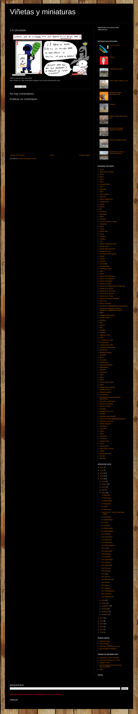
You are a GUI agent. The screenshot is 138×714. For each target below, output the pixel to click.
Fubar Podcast (104, 644)
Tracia (102, 443)
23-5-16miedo (105, 571)
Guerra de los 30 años (107, 293)
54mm (102, 177)
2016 (102, 479)
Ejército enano (104, 246)
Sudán (102, 431)
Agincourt (103, 197)
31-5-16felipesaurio (107, 597)
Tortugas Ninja (104, 441)
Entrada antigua (84, 155)
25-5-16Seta (105, 582)
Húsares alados (105, 318)
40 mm (102, 174)
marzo (104, 487)
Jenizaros (103, 332)
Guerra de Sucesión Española (109, 298)
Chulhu (102, 229)
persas (102, 380)
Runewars (103, 409)
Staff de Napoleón (105, 424)
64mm (102, 179)
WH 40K (102, 456)
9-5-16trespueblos (107, 531)
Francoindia (103, 264)
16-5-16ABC (105, 548)
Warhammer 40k (105, 453)
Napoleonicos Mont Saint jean (109, 657)
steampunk (103, 426)
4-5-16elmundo (106, 509)
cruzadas (103, 239)
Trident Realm (104, 446)
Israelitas (102, 330)
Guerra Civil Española (107, 279)
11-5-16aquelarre (107, 542)
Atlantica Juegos (105, 641)
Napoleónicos (104, 362)
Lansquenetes (104, 342)
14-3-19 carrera (115, 45)
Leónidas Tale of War (106, 345)
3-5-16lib (104, 506)
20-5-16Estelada (106, 565)
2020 (102, 627)
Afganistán (103, 189)
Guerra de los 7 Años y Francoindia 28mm (117, 152)
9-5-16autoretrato (107, 528)
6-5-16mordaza (106, 517)
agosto (104, 603)
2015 (102, 476)
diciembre (105, 614)
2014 (102, 473)
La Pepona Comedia (106, 340)
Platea (102, 385)
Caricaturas (103, 224)
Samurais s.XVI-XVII (106, 411)
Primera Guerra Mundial (107, 387)
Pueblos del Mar (105, 389)
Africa (101, 192)
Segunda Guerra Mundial (108, 416)
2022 (102, 632)
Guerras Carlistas (105, 303)
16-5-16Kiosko (106, 554)
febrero (104, 484)
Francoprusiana (105, 266)
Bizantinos (103, 211)
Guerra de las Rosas (106, 288)
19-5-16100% (105, 562)
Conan (102, 234)
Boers (101, 216)
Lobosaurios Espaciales (107, 347)
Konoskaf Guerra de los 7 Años (110, 660)
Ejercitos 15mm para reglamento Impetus (116, 129)
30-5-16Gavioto (106, 594)
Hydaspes (103, 320)
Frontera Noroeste (105, 269)
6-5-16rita (104, 523)
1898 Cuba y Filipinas (107, 172)
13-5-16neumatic (106, 551)
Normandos (103, 372)
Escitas (102, 256)
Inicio (52, 155)
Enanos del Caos (105, 251)
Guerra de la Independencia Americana (112, 286)
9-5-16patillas (105, 525)
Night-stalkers (104, 367)
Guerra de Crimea (105, 284)
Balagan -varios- (105, 662)
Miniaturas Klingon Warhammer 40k (116, 93)
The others (103, 438)
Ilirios (101, 323)
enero (104, 481)
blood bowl (103, 214)
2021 (102, 629)
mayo (104, 493)
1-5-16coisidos (106, 498)
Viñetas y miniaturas (43, 12)
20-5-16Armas (106, 568)
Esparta (102, 259)
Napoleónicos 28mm (116, 69)
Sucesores (103, 429)
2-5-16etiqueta (106, 504)
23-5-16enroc (105, 577)
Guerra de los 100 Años (107, 291)
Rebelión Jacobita (105, 392)
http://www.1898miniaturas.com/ (110, 646)
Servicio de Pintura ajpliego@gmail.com (112, 419)
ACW (101, 187)
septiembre (105, 606)
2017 (102, 618)
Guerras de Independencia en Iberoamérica (114, 306)
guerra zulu (103, 301)
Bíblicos (102, 207)
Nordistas (103, 370)
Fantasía (112, 104)
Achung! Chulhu (105, 184)
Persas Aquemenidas (106, 382)
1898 (101, 669)
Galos (101, 271)
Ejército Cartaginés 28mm (118, 140)
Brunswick (103, 219)
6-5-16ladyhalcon (107, 520)
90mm (102, 182)
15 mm (102, 169)
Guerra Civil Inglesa (106, 281)
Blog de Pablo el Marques (108, 649)
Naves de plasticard (106, 365)
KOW (101, 337)
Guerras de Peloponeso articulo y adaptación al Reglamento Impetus (111, 309)
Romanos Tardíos (105, 406)
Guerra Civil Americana (107, 276)
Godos (102, 274)
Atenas (102, 204)
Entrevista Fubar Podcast (108, 254)
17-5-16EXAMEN (107, 560)
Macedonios (103, 350)
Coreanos (103, 236)
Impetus (102, 325)
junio (103, 600)
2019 (102, 624)
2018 (102, 621)
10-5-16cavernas (106, 537)
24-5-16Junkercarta (107, 579)
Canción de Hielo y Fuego (108, 221)
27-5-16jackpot (106, 588)
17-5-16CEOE (106, 557)
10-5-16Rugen (106, 534)
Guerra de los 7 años (106, 296)
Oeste (101, 375)
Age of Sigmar (104, 194)
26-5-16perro (105, 585)
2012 (102, 467)
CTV (101, 241)
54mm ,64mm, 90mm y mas (119, 81)
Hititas (102, 313)
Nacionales (103, 360)
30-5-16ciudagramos (108, 591)
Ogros (102, 377)
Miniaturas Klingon (106, 352)
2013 (102, 470)
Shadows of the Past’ (106, 421)
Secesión (103, 414)
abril (103, 490)
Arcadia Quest (104, 202)
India (101, 327)
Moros (102, 357)
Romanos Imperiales (106, 404)
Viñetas (112, 57)
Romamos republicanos (107, 401)
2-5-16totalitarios (106, 501)
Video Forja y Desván (107, 448)
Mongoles (103, 355)
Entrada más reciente (17, 155)
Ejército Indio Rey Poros (107, 249)
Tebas (101, 434)
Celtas (102, 226)
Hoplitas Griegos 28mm (107, 315)
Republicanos (104, 394)
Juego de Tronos (105, 335)
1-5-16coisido (105, 495)
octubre (104, 609)
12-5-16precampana (108, 545)
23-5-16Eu (104, 574)
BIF (101, 209)
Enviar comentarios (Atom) (27, 158)
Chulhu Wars (104, 231)
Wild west (103, 458)
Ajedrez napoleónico (106, 199)
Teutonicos (103, 436)
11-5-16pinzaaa (106, 540)
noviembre (105, 612)
